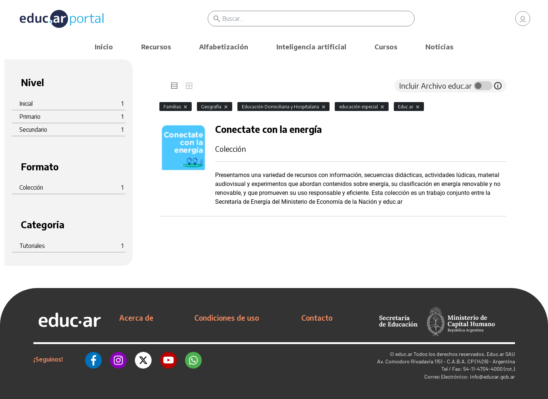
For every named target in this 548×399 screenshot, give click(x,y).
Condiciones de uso (226, 317)
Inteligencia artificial (311, 46)
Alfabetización (223, 46)
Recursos (156, 46)
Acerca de (136, 317)
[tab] (174, 85)
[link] (522, 18)
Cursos (385, 46)
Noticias (439, 46)
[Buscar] (318, 18)
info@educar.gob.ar (492, 376)
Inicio (104, 46)
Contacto (317, 317)
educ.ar (403, 354)
